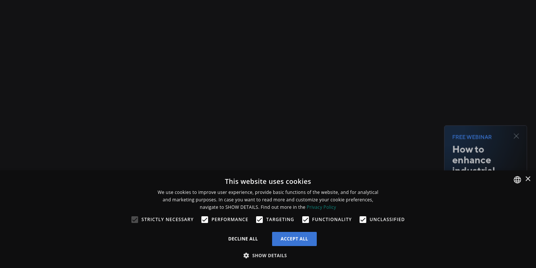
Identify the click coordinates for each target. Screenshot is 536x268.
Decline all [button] (243, 239)
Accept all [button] (294, 239)
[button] (268, 255)
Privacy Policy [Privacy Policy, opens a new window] (321, 207)
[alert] (268, 219)
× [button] (527, 179)
